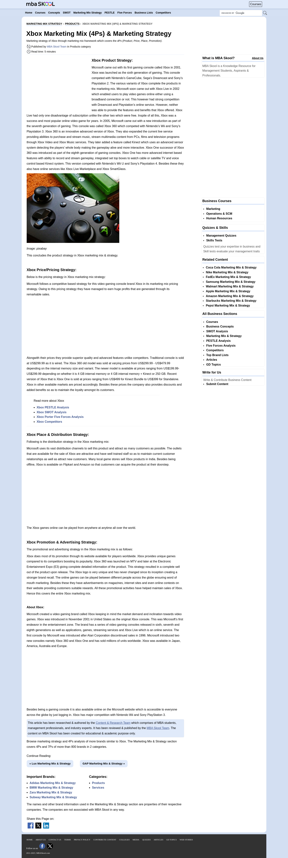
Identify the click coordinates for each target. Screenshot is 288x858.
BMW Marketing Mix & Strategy (51, 787)
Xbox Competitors (49, 421)
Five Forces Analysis (221, 345)
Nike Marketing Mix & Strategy (227, 272)
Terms (67, 840)
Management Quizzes (221, 235)
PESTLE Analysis (218, 340)
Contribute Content (104, 840)
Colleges (124, 840)
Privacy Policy (82, 840)
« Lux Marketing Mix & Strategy (50, 763)
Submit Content (217, 384)
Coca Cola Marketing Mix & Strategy (231, 267)
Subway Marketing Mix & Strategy (53, 797)
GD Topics (213, 364)
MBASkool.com (43, 853)
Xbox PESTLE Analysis (53, 407)
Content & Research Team (113, 722)
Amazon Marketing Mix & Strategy (230, 296)
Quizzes (146, 840)
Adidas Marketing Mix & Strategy (53, 783)
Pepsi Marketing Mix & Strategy (228, 305)
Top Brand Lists (217, 355)
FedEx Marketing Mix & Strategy (228, 277)
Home (30, 840)
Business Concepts (220, 326)
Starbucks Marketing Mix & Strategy (231, 300)
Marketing (213, 208)
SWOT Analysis (217, 331)
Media (136, 840)
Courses (255, 4)
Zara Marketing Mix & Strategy (51, 792)
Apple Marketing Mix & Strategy (228, 291)
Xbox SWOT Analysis (51, 412)
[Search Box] (241, 13)
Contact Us (55, 840)
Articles (211, 359)
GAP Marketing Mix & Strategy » (104, 763)
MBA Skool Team (56, 46)
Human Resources (219, 218)
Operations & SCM (219, 213)
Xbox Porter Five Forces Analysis (60, 416)
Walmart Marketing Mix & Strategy (230, 286)
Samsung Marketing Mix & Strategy (230, 281)
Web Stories (186, 840)
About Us (257, 58)
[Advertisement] (58, 83)
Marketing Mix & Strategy (224, 336)
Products (98, 783)
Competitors (215, 350)
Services (98, 787)
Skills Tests (214, 240)
